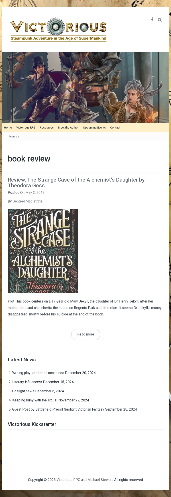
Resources (47, 127)
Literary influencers (27, 382)
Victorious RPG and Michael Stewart (85, 480)
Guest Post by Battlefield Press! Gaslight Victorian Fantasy (58, 409)
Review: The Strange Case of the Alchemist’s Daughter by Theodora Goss (76, 183)
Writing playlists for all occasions (38, 373)
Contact (115, 127)
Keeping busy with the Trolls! (34, 400)
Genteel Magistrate (28, 201)
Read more (85, 334)
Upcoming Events (94, 127)
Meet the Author (68, 127)
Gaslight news (23, 391)
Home (8, 127)
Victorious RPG (25, 127)
